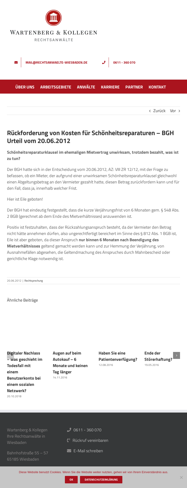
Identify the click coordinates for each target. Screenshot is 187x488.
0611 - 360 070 (87, 430)
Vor (173, 110)
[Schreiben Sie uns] (52, 62)
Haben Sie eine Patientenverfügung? (118, 356)
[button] (10, 355)
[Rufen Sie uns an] (120, 62)
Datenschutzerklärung (101, 479)
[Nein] (181, 477)
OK (71, 479)
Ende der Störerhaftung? (158, 356)
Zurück (159, 110)
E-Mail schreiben (88, 451)
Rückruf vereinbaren (90, 440)
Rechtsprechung (33, 280)
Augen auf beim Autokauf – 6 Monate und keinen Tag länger (70, 362)
